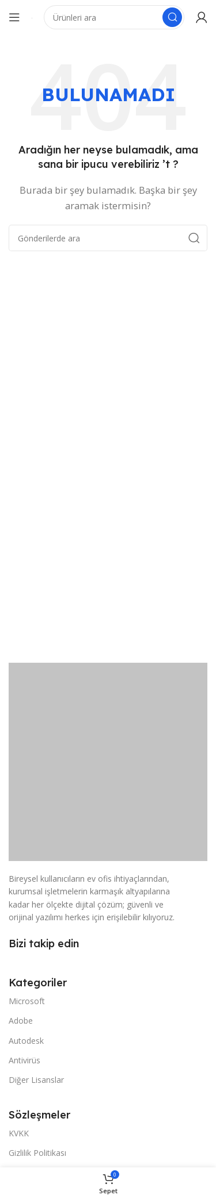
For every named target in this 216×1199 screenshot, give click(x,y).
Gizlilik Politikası (37, 1152)
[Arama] (114, 17)
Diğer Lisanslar (36, 1079)
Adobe (21, 1020)
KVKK (19, 1133)
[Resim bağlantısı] (108, 761)
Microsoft (27, 1001)
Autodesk (26, 1040)
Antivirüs (24, 1060)
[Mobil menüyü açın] (14, 17)
